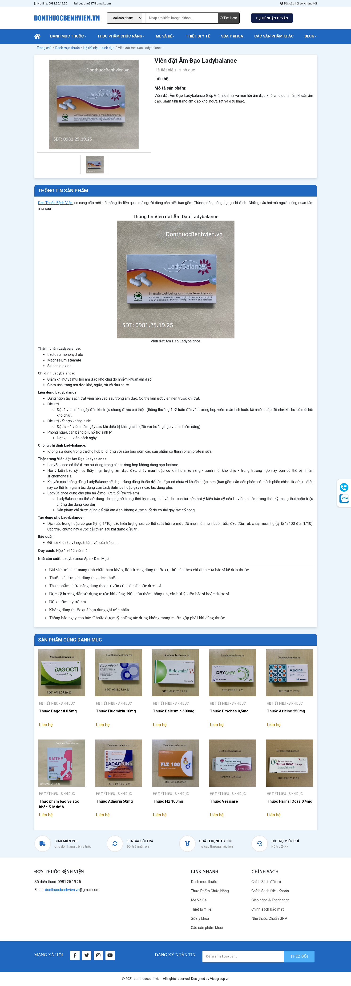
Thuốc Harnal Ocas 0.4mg (289, 801)
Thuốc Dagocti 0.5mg (58, 711)
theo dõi (299, 956)
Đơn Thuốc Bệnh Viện (55, 203)
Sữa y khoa (232, 36)
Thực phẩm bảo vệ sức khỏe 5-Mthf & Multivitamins (59, 804)
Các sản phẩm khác (274, 36)
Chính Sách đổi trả (266, 881)
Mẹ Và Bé (164, 36)
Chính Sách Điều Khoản (270, 891)
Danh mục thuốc (67, 36)
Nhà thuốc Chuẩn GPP (269, 918)
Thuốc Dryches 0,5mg (229, 711)
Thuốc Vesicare (224, 801)
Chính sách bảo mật (267, 909)
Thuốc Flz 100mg (168, 801)
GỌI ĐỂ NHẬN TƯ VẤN (272, 18)
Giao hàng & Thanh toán (270, 900)
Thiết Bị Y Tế (198, 36)
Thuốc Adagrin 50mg (114, 801)
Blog (309, 36)
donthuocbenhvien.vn (62, 889)
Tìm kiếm (228, 18)
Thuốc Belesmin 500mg (173, 711)
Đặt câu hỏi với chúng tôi (298, 3)
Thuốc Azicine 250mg (286, 711)
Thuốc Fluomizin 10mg (116, 711)
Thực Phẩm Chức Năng (119, 36)
